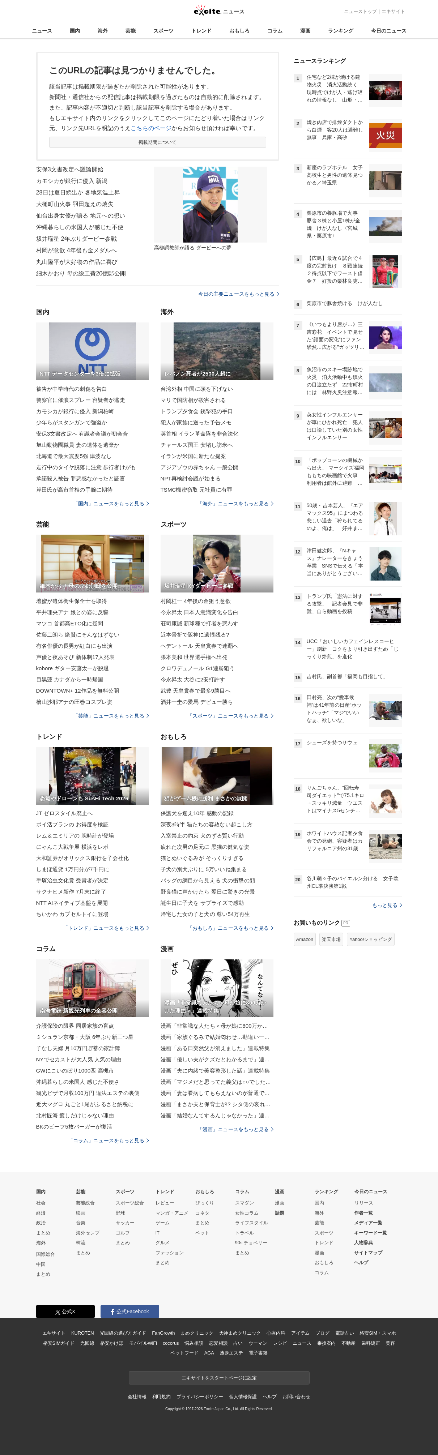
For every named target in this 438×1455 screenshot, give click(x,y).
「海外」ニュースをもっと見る (235, 503)
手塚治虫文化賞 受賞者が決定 (72, 880)
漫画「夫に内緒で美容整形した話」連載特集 (215, 1070)
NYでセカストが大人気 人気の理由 (79, 1059)
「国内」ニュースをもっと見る (111, 503)
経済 (41, 1213)
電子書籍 (258, 1353)
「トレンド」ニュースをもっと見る (106, 928)
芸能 (131, 31)
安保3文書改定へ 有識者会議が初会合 (82, 434)
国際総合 (45, 1254)
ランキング (340, 31)
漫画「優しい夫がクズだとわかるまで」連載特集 (217, 1059)
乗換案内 (326, 1343)
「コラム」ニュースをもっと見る (108, 1140)
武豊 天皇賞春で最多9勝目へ (196, 691)
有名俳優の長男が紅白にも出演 (74, 646)
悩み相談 (193, 1343)
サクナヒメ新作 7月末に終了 (71, 892)
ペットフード (184, 1353)
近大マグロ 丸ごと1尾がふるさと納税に (85, 1104)
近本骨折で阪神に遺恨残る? (195, 635)
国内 (75, 31)
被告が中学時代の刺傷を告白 (71, 389)
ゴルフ (123, 1233)
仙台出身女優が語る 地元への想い (80, 216)
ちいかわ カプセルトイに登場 (72, 914)
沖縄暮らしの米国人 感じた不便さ (78, 1082)
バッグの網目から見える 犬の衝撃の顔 (208, 880)
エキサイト (393, 11)
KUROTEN (82, 1333)
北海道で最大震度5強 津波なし (74, 456)
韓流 (80, 1242)
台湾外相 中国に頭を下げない (197, 389)
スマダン (244, 1203)
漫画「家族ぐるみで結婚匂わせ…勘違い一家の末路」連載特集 (217, 1037)
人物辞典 (363, 1242)
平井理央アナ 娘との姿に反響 (72, 612)
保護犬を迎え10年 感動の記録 (197, 813)
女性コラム (247, 1213)
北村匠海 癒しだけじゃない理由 (75, 1115)
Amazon (305, 939)
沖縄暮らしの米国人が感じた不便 (80, 227)
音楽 (80, 1222)
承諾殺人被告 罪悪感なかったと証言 (80, 478)
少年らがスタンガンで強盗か (71, 422)
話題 (279, 1213)
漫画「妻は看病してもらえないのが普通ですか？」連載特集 (217, 1093)
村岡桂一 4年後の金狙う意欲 (196, 601)
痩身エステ (231, 1353)
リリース (363, 1203)
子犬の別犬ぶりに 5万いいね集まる (204, 869)
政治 (41, 1222)
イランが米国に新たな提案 (193, 456)
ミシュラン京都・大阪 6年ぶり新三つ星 (85, 1037)
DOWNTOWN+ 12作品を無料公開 (77, 691)
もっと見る (387, 905)
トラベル (244, 1233)
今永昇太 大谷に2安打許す (193, 679)
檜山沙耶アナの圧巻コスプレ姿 (74, 702)
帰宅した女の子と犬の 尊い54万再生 (205, 914)
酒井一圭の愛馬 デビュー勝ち (197, 702)
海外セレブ (87, 1233)
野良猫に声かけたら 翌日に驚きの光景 (208, 892)
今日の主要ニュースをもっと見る (238, 294)
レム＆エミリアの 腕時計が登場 (75, 836)
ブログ (322, 1333)
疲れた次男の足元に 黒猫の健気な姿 (205, 847)
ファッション (170, 1252)
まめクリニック (196, 1333)
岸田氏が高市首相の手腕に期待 (74, 490)
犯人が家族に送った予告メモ (196, 422)
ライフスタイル (251, 1222)
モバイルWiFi (143, 1343)
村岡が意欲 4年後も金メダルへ (76, 250)
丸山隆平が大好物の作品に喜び (77, 262)
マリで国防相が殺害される (193, 400)
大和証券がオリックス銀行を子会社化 (82, 858)
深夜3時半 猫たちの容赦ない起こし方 (207, 824)
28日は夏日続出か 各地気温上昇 (78, 192)
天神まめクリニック (240, 1333)
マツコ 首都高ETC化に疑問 (69, 623)
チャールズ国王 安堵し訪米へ (197, 445)
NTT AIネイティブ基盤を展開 (72, 903)
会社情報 (137, 1396)
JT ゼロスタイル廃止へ (64, 813)
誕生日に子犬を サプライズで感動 (202, 903)
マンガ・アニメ (172, 1213)
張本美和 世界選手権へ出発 (194, 657)
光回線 (87, 1343)
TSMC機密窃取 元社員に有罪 (196, 490)
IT (158, 1233)
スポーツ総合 (130, 1203)
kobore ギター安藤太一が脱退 (72, 668)
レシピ (280, 1343)
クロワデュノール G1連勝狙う (198, 668)
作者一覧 (363, 1213)
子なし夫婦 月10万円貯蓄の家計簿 (78, 1048)
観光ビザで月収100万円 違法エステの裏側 (88, 1093)
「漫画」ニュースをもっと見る (235, 1129)
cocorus (171, 1343)
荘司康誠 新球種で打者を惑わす (200, 623)
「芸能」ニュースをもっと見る (111, 716)
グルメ (163, 1242)
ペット (202, 1233)
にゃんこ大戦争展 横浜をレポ (72, 847)
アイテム (300, 1333)
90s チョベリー (251, 1242)
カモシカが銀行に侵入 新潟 (72, 181)
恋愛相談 (218, 1343)
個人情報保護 (243, 1396)
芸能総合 (85, 1203)
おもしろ (239, 31)
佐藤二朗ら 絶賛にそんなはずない (78, 635)
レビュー (165, 1203)
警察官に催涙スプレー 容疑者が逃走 (80, 400)
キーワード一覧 (370, 1233)
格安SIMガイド (59, 1343)
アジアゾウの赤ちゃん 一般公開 (200, 467)
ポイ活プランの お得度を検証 (72, 824)
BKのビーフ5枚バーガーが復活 (74, 1127)
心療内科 (276, 1333)
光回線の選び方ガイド (123, 1333)
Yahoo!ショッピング (370, 939)
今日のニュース (389, 31)
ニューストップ (360, 11)
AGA (209, 1353)
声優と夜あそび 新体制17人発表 (75, 657)
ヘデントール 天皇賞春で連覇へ (200, 646)
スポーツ (163, 31)
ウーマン (257, 1343)
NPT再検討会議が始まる (191, 478)
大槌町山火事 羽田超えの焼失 (75, 204)
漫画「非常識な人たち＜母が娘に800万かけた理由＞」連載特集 (217, 1026)
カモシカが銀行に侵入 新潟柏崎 (75, 411)
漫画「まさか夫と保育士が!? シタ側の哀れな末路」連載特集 (217, 1104)
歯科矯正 (370, 1343)
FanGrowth (163, 1333)
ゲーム (163, 1222)
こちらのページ (151, 128)
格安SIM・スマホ (378, 1333)
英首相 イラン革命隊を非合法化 (200, 434)
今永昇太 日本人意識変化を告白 (200, 612)
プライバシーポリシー (200, 1396)
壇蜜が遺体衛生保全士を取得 (71, 601)
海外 (103, 31)
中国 (41, 1264)
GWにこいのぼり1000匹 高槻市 (75, 1070)
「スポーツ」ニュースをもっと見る (230, 716)
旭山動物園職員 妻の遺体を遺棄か (78, 445)
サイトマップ (368, 1252)
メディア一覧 (368, 1222)
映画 (80, 1213)
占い (238, 1343)
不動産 (348, 1343)
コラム (274, 31)
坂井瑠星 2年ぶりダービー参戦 (76, 239)
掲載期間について (158, 142)
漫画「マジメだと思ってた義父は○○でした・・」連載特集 (217, 1082)
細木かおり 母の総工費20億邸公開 (81, 273)
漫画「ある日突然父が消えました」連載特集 (215, 1048)
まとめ (43, 1233)
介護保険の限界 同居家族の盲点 (75, 1026)
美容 (390, 1343)
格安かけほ (111, 1343)
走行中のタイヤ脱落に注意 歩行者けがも (86, 467)
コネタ (202, 1213)
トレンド (201, 31)
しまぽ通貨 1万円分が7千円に (73, 869)
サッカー (125, 1222)
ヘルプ (361, 1262)
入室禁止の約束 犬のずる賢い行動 (202, 836)
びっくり (204, 1203)
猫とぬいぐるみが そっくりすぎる (202, 858)
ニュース (42, 31)
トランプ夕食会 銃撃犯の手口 (197, 411)
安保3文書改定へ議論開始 (69, 169)
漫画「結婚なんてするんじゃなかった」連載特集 (217, 1115)
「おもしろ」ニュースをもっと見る (230, 928)
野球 (120, 1213)
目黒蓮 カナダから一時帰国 (69, 679)
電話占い (344, 1333)
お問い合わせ (296, 1396)
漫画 (305, 31)
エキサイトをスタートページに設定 (219, 1378)
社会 (41, 1203)
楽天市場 (331, 939)
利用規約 (161, 1396)
